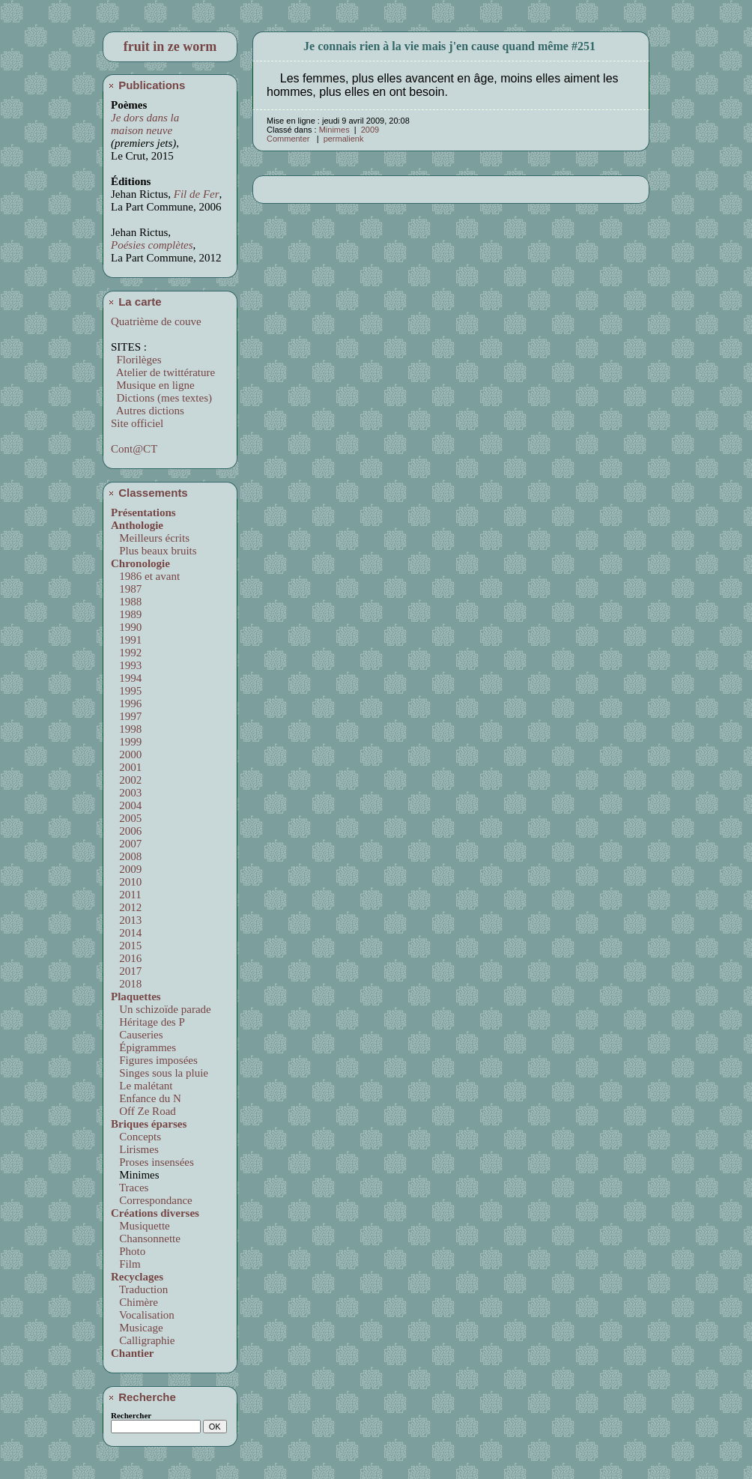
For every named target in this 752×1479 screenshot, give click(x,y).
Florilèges (136, 360)
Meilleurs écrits (151, 538)
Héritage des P (149, 1022)
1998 (128, 729)
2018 (128, 984)
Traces (131, 1188)
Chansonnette (147, 1238)
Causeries (138, 1035)
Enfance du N (147, 1098)
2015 (128, 946)
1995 (128, 691)
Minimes (334, 129)
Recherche (141, 1397)
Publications (146, 85)
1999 (128, 742)
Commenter (289, 138)
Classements (147, 492)
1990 (128, 627)
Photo (130, 1251)
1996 (128, 704)
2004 (128, 805)
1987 (128, 589)
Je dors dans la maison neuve (145, 124)
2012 (128, 907)
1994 (128, 678)
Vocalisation (144, 1315)
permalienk (344, 138)
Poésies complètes (152, 245)
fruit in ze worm (170, 46)
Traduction (141, 1289)
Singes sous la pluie (161, 1073)
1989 (128, 614)
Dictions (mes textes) (161, 398)
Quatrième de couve (156, 321)
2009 (128, 869)
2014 (128, 933)
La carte (134, 301)
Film (127, 1264)
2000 (128, 754)
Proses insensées (154, 1162)
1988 (128, 602)
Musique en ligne (153, 385)
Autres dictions (147, 411)
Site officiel (137, 423)
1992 (128, 653)
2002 (128, 780)
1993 (128, 665)
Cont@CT (134, 449)
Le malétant (143, 1086)
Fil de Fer (196, 194)
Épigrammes (145, 1047)
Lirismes (136, 1149)
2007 (128, 844)
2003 (128, 793)
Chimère (136, 1302)
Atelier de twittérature (163, 372)
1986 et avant (147, 576)
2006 (128, 831)
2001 (128, 767)
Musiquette (142, 1226)
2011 (128, 895)
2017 (128, 971)
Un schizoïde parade (162, 1009)
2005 (128, 818)
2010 (128, 882)
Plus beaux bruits (155, 551)
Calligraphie (144, 1340)
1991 (128, 640)
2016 (128, 958)
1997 (128, 716)
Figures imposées (156, 1060)
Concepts (137, 1137)
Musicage (138, 1328)
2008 (128, 856)
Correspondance (153, 1200)
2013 (128, 920)
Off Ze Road (145, 1111)
